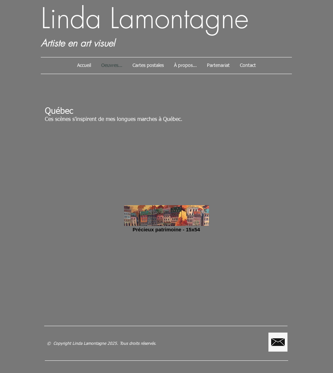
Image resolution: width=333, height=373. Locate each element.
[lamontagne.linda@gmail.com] (277, 342)
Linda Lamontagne (145, 18)
